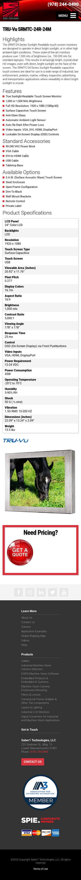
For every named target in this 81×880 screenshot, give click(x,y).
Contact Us (28, 622)
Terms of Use (40, 868)
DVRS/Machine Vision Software (40, 673)
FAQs (24, 645)
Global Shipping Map (33, 636)
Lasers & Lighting (31, 707)
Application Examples (34, 631)
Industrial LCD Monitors (35, 712)
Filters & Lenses (30, 694)
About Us (26, 617)
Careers (26, 626)
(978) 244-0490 (63, 4)
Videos (25, 640)
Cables (25, 661)
